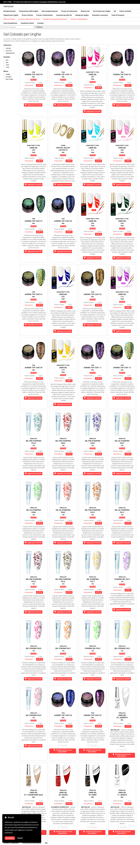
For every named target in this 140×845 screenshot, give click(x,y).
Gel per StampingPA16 (63, 580)
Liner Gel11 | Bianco (122, 793)
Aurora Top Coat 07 (33, 221)
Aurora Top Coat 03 (92, 294)
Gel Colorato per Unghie (101, 11)
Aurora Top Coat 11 (92, 367)
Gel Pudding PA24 (33, 715)
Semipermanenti (9, 11)
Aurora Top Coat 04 (63, 715)
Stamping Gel (9, 53)
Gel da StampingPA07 (122, 442)
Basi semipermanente (50, 11)
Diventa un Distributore (79, 19)
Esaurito (62, 746)
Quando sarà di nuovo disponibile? (62, 751)
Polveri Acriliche (125, 11)
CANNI (6, 74)
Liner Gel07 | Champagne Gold (33, 793)
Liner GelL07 (92, 75)
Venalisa (7, 77)
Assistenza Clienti (27, 23)
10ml (6, 65)
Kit (115, 11)
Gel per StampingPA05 (92, 442)
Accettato (10, 838)
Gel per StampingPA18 (33, 442)
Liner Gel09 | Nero (93, 793)
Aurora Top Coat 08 (33, 74)
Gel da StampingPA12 (122, 511)
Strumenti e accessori (100, 15)
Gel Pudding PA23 (122, 648)
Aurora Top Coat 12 (122, 367)
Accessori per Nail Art (64, 15)
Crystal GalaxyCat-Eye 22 (63, 149)
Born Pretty (8, 79)
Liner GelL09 (33, 149)
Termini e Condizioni (10, 843)
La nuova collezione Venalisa (29, 19)
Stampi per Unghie (82, 15)
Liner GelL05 (63, 295)
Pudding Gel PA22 (92, 648)
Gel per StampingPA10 (92, 511)
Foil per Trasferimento (44, 15)
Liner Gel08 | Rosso (63, 793)
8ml (5, 62)
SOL (46, 843)
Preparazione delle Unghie (28, 11)
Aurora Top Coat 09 (33, 367)
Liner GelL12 (122, 295)
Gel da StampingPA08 (33, 511)
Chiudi (20, 838)
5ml (5, 60)
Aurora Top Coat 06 (63, 221)
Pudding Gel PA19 (122, 579)
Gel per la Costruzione (69, 11)
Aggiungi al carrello (33, 105)
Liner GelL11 (92, 149)
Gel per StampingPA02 (63, 442)
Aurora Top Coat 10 (63, 74)
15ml (6, 67)
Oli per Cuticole (27, 15)
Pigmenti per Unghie (10, 15)
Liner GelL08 (122, 149)
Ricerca (38, 27)
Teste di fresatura (117, 15)
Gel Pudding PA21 (63, 648)
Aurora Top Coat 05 (92, 715)
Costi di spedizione (10, 23)
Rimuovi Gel (85, 11)
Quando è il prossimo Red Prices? (55, 19)
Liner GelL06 (92, 222)
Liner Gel (7, 51)
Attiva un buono (9, 19)
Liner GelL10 (63, 368)
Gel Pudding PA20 (33, 648)
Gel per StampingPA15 (33, 580)
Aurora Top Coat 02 (122, 74)
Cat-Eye (7, 48)
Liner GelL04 (122, 222)
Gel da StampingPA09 (63, 511)
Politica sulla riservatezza (31, 843)
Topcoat (8, 6)
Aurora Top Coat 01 (33, 294)
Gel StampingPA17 (93, 580)
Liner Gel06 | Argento (122, 716)
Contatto (40, 23)
